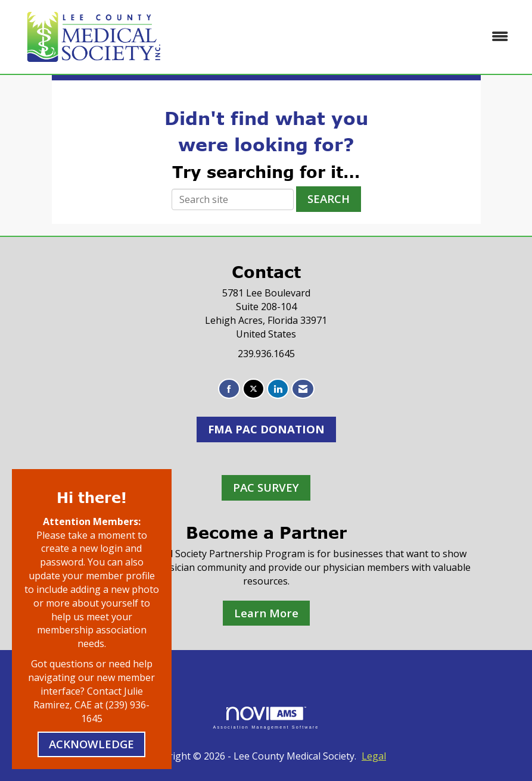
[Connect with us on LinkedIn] (278, 389)
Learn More (266, 612)
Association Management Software (266, 718)
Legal (374, 756)
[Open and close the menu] (349, 36)
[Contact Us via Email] (303, 389)
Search (328, 198)
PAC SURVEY (266, 487)
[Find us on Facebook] (229, 389)
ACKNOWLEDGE (91, 743)
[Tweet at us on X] (253, 389)
